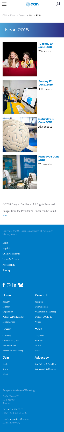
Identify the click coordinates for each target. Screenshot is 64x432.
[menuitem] (16, 295)
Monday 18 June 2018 (48, 158)
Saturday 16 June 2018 (46, 120)
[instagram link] (8, 285)
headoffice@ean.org (19, 419)
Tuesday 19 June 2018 (45, 45)
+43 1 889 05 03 (15, 409)
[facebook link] (4, 285)
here (5, 215)
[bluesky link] (20, 285)
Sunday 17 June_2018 (45, 83)
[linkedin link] (14, 285)
